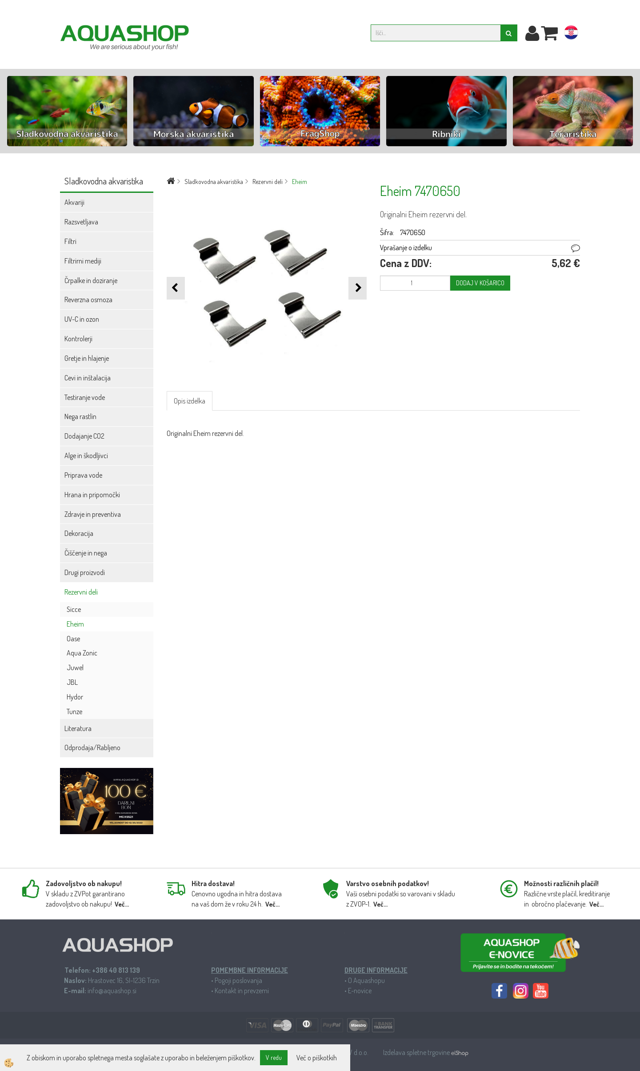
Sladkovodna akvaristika (213, 181)
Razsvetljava (81, 221)
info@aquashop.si (112, 990)
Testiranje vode (84, 397)
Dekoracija (78, 533)
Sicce (74, 609)
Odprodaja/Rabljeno (92, 747)
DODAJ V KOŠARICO (480, 283)
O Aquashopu (366, 980)
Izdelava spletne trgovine (417, 1052)
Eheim (75, 623)
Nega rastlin (80, 416)
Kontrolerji (78, 338)
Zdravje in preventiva (92, 514)
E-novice (360, 990)
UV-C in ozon (81, 319)
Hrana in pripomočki (92, 494)
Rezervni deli (81, 591)
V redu (274, 1057)
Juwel (75, 667)
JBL (72, 682)
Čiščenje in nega (85, 552)
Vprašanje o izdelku (406, 247)
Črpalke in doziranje (90, 280)
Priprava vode (83, 475)
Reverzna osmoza (88, 299)
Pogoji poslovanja (238, 980)
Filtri (70, 241)
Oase (73, 638)
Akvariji (74, 202)
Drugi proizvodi (84, 572)
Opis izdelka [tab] (189, 400)
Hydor (75, 696)
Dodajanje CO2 (84, 436)
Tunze (74, 711)
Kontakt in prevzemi (242, 990)
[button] (357, 288)
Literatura (78, 728)
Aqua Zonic (82, 652)
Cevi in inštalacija (87, 377)
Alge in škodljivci (86, 455)
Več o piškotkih (316, 1057)
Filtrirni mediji (82, 260)
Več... (122, 904)
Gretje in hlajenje (86, 358)
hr (571, 34)
